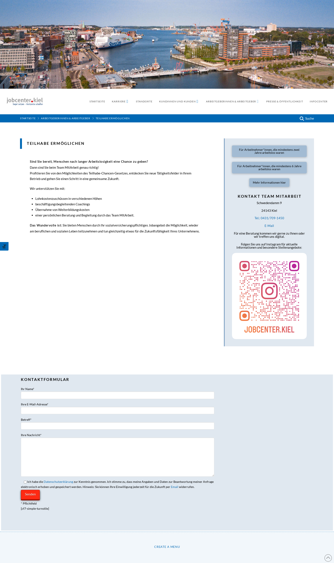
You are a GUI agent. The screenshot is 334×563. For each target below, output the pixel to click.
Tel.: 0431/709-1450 (269, 218)
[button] (306, 118)
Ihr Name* (117, 392)
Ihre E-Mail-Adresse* (117, 407)
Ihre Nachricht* (117, 437)
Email (174, 487)
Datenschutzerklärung (58, 481)
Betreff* (117, 423)
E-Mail (269, 226)
